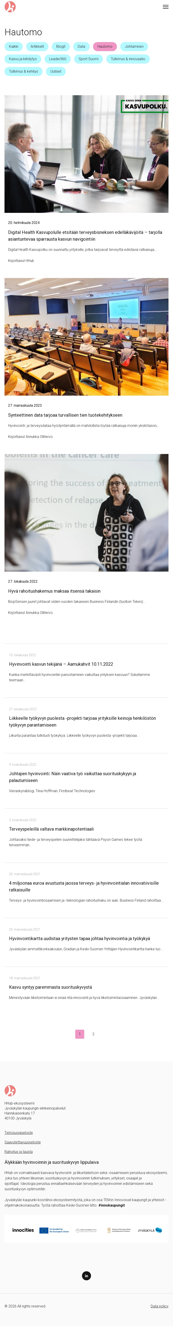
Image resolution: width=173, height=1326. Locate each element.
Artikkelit (37, 46)
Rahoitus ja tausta (19, 1152)
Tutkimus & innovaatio (128, 59)
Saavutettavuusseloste (23, 1142)
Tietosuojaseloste (19, 1133)
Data (81, 46)
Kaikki (13, 46)
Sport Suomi (88, 59)
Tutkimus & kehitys (23, 71)
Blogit (60, 46)
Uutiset (55, 71)
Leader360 (57, 59)
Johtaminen (134, 46)
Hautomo (105, 46)
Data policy (159, 1306)
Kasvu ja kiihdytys (23, 59)
